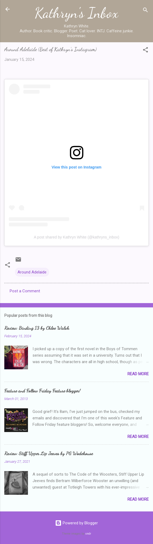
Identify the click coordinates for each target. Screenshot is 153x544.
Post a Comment (25, 291)
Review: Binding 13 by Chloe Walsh (36, 328)
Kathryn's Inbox (76, 13)
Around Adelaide (32, 272)
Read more (138, 373)
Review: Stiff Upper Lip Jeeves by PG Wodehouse (48, 453)
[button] (145, 51)
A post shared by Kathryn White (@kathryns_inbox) (76, 237)
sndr (88, 533)
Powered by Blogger (76, 523)
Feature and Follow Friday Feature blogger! (42, 391)
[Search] (145, 11)
